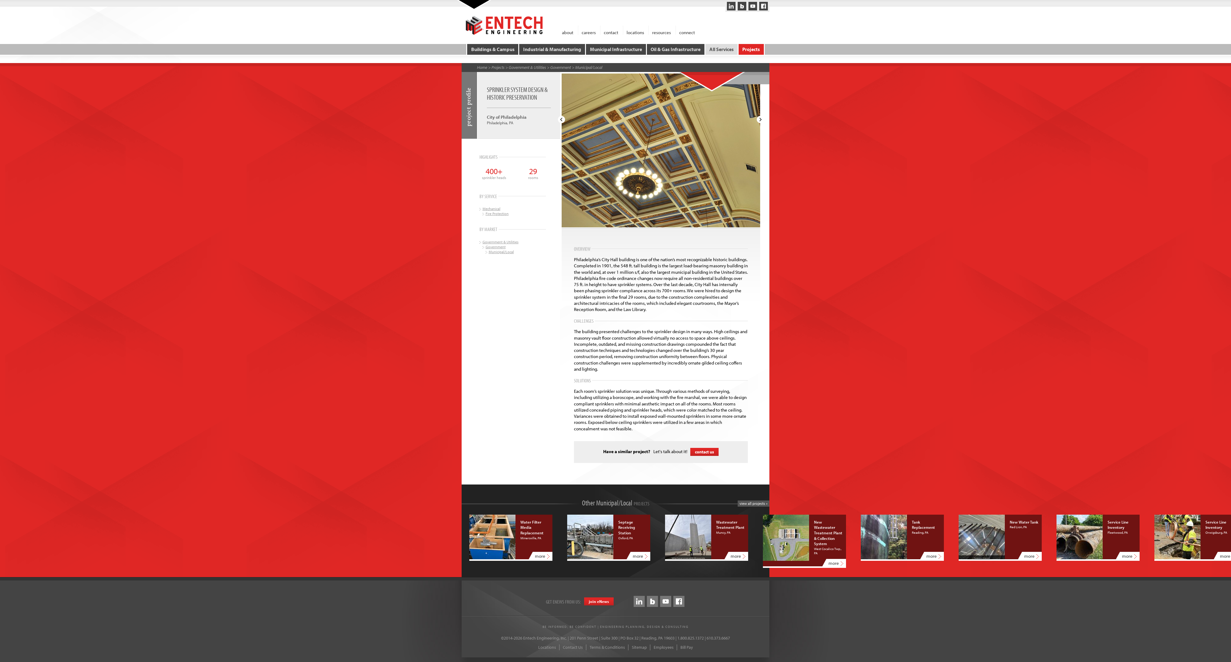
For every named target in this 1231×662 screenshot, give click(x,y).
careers (589, 32)
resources (661, 32)
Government (560, 67)
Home (482, 67)
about (567, 32)
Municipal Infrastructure (616, 49)
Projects (751, 49)
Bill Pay (686, 647)
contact (611, 32)
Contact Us (573, 647)
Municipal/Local (588, 67)
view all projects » (754, 503)
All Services (721, 49)
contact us (704, 452)
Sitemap (639, 647)
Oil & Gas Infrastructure (675, 49)
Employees (664, 647)
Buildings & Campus (493, 49)
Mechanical (491, 208)
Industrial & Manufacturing (552, 49)
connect (687, 32)
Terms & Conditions (607, 647)
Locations (547, 647)
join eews (599, 601)
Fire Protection (497, 213)
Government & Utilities (527, 67)
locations (635, 32)
